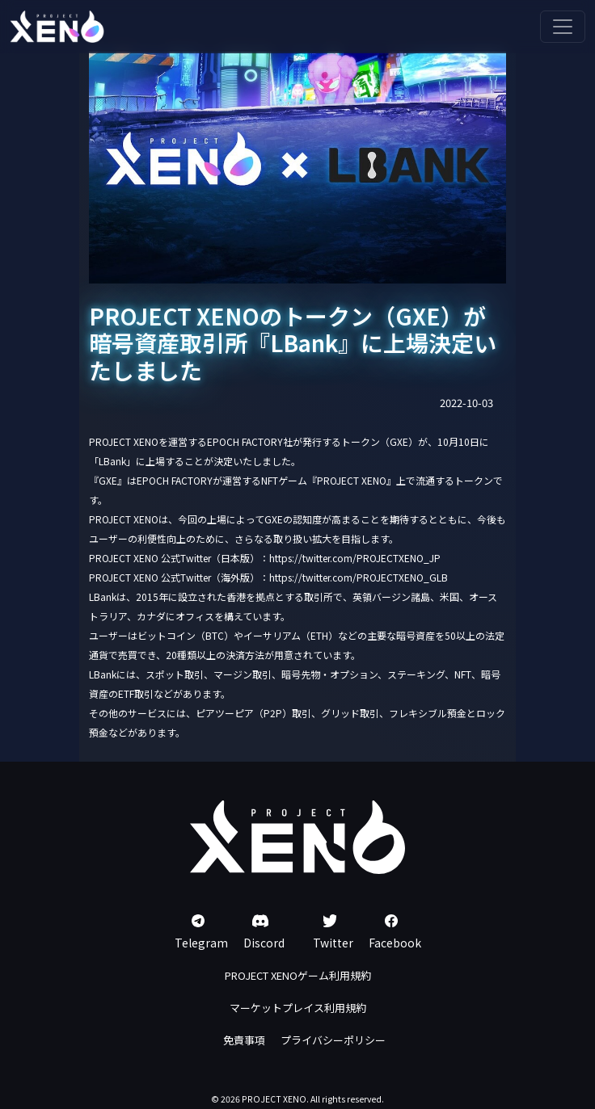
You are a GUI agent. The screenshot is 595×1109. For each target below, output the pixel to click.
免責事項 (244, 1040)
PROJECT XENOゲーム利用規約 (298, 975)
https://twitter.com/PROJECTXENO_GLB (358, 577)
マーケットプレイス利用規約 (298, 1007)
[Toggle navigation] (562, 27)
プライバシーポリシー (333, 1040)
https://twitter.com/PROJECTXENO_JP (355, 558)
